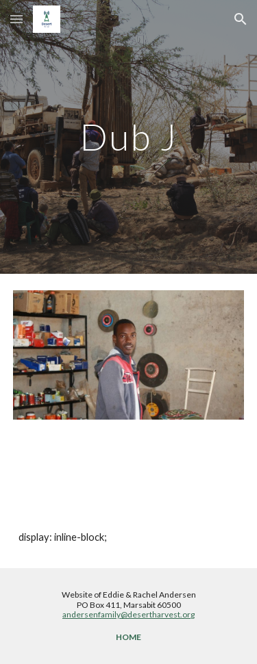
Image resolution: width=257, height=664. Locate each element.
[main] (129, 136)
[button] (16, 19)
